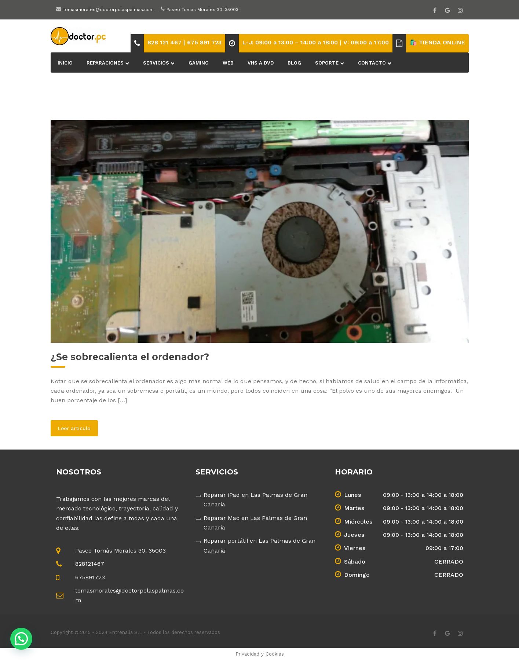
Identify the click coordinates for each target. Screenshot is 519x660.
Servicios (156, 63)
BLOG (294, 63)
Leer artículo (78, 428)
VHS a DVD (261, 63)
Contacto (372, 63)
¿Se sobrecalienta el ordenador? (130, 356)
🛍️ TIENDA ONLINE (437, 42)
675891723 (90, 577)
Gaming (199, 63)
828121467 (89, 563)
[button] (21, 639)
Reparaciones (105, 63)
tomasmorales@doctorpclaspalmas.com (108, 9)
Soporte (327, 63)
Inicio (65, 63)
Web (228, 63)
